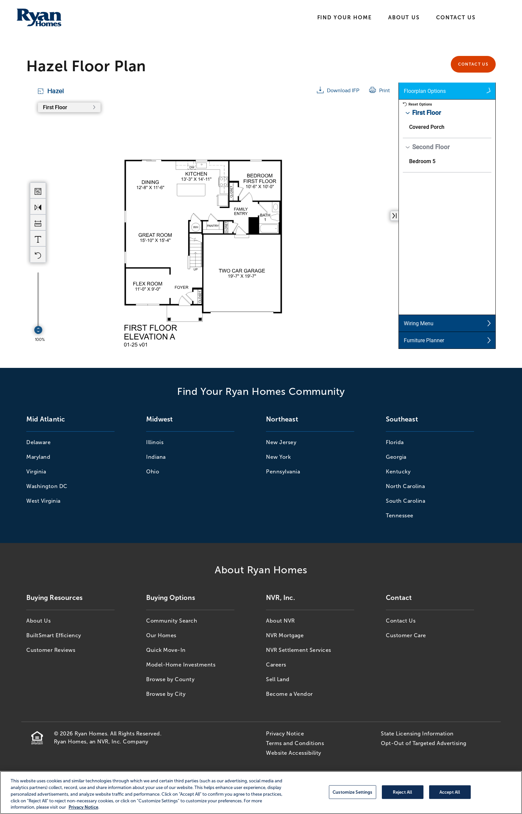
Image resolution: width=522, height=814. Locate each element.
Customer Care (406, 635)
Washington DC (47, 486)
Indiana (156, 457)
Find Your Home (344, 17)
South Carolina (405, 501)
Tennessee (399, 515)
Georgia (396, 457)
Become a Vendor (289, 694)
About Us (403, 17)
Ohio (152, 471)
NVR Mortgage (285, 635)
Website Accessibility (293, 753)
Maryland (38, 457)
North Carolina (405, 486)
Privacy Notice (285, 733)
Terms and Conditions (295, 743)
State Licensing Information (417, 733)
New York (278, 457)
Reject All (402, 791)
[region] (261, 792)
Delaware (38, 442)
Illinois (154, 442)
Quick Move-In (166, 650)
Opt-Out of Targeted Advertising (423, 743)
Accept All (449, 791)
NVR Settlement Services (298, 650)
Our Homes (161, 635)
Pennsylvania (283, 471)
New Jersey (281, 442)
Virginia (36, 471)
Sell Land (278, 679)
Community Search (171, 621)
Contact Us (456, 17)
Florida (395, 442)
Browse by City (165, 694)
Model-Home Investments (180, 665)
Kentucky (398, 471)
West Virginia (43, 501)
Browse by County (170, 679)
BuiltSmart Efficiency (53, 635)
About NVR (280, 621)
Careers (276, 665)
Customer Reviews (50, 650)
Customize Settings (352, 791)
